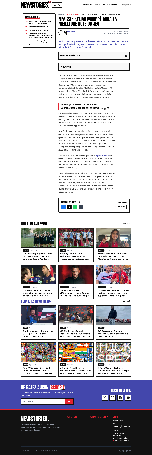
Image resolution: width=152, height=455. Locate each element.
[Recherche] (60, 5)
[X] (69, 207)
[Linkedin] (65, 34)
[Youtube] (128, 398)
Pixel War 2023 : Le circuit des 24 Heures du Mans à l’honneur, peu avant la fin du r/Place (38, 372)
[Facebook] (63, 207)
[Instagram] (112, 398)
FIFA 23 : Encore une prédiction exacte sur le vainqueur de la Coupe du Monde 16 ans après (74, 258)
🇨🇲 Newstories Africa (121, 441)
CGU (114, 423)
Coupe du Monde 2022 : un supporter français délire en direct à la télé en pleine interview (37, 295)
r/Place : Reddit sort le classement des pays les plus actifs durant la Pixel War (75, 371)
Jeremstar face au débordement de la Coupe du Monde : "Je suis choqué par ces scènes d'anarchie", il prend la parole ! (75, 296)
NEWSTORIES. (35, 5)
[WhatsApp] (75, 207)
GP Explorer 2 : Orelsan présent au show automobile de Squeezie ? (113, 334)
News (77, 14)
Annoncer (116, 431)
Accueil (61, 14)
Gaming (69, 14)
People (87, 5)
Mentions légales (119, 421)
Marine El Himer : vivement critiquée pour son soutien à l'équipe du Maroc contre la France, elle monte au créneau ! (112, 259)
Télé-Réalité (110, 5)
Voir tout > (127, 301)
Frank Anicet (72, 32)
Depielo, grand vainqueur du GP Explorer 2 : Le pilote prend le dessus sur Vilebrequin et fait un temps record (38, 336)
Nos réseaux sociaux (120, 438)
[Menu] (55, 5)
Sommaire (67, 67)
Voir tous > (127, 224)
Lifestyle (126, 5)
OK (69, 401)
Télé (97, 5)
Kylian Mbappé (102, 155)
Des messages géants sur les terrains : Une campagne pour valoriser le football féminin (38, 258)
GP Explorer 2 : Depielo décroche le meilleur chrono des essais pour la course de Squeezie (75, 335)
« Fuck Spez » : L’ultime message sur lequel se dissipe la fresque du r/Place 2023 (113, 371)
